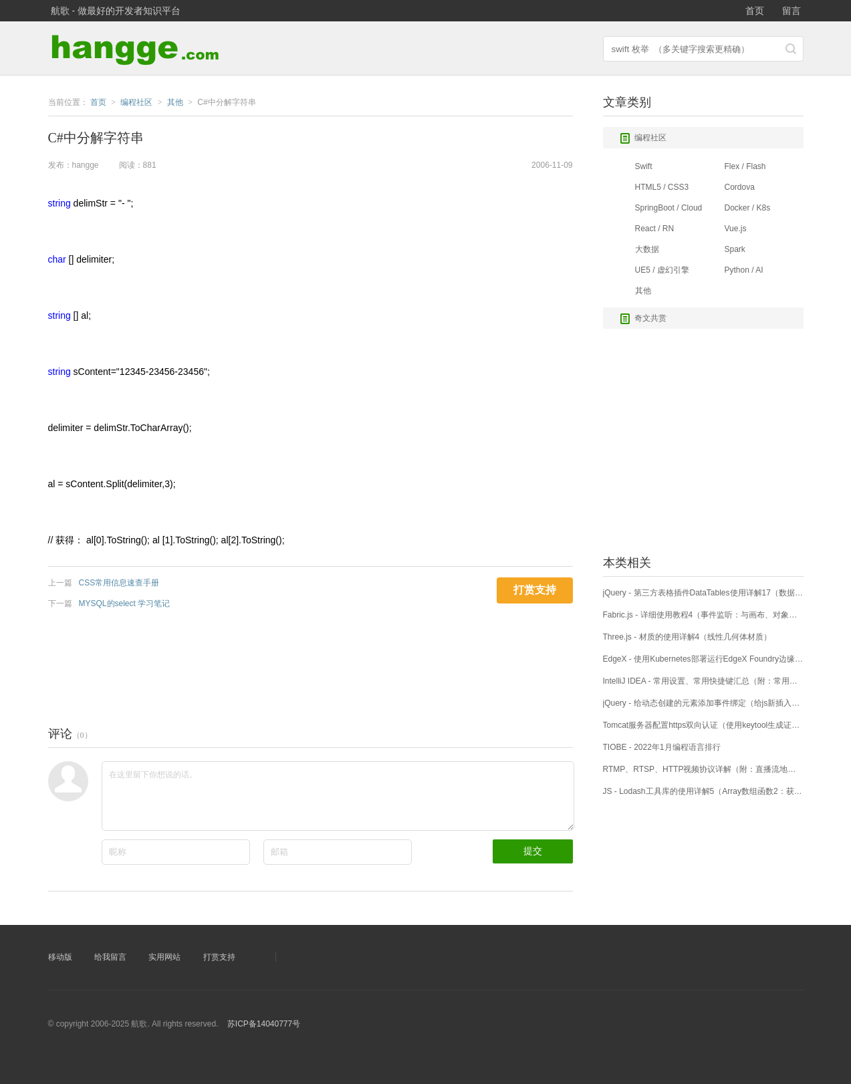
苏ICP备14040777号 (263, 1024)
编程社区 (643, 138)
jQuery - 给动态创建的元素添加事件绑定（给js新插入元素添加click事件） (703, 703)
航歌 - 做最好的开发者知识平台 (115, 10)
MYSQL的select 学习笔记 (124, 603)
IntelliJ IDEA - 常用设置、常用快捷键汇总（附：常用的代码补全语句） (703, 681)
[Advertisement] (291, 664)
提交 (532, 850)
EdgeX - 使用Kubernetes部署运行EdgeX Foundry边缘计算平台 (703, 659)
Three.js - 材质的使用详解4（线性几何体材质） (687, 637)
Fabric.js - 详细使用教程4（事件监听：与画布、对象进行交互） (703, 615)
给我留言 (110, 957)
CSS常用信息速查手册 (119, 582)
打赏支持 (219, 957)
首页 (754, 10)
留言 (791, 10)
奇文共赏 (643, 318)
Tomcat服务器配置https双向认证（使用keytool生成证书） (703, 725)
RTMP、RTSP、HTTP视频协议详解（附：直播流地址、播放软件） (703, 769)
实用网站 (164, 957)
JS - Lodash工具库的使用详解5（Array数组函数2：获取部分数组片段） (703, 791)
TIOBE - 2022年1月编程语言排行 (662, 747)
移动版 (60, 957)
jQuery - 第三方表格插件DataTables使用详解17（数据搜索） (703, 592)
